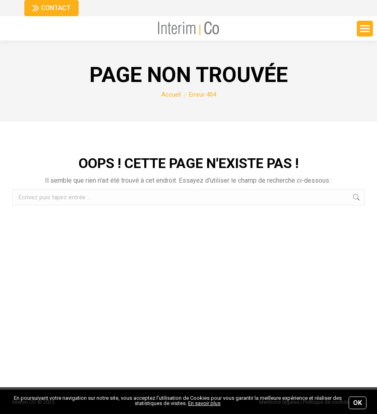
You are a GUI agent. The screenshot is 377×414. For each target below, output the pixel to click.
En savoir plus (204, 403)
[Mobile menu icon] (365, 29)
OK (357, 403)
